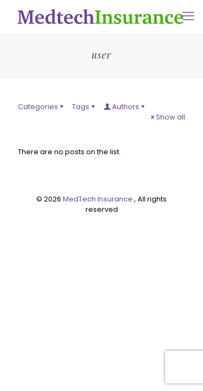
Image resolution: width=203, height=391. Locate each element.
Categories (41, 107)
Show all (167, 117)
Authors (124, 107)
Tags (84, 107)
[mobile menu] (188, 16)
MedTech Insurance (98, 199)
